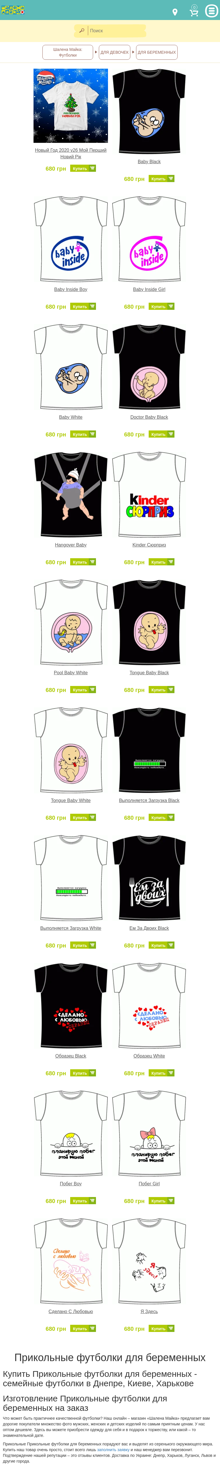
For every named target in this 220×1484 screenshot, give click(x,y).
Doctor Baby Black (149, 417)
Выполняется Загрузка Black (149, 800)
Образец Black (70, 1056)
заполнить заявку (113, 1449)
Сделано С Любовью (71, 1311)
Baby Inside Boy (70, 289)
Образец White (149, 1056)
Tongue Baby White (71, 800)
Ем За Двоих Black (149, 928)
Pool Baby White (71, 672)
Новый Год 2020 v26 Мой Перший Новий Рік (71, 153)
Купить (80, 168)
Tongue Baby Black (149, 672)
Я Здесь (149, 1311)
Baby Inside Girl (149, 289)
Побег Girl (149, 1183)
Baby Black (149, 161)
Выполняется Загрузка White (70, 928)
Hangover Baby (71, 544)
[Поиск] (119, 31)
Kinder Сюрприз (149, 544)
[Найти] (81, 31)
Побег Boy (71, 1183)
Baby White (70, 417)
